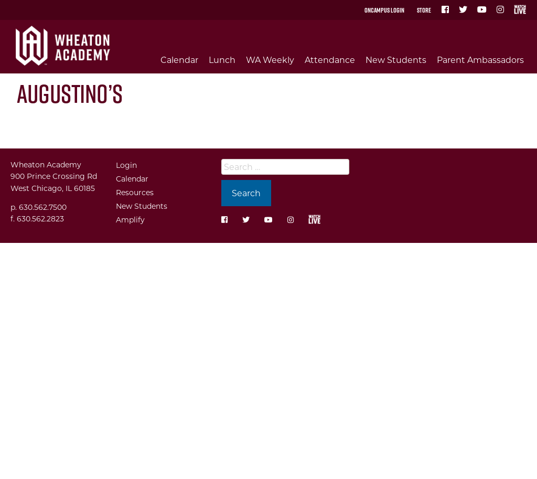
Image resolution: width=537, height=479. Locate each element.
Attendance (330, 59)
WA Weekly (270, 59)
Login (126, 165)
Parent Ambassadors (480, 59)
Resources (135, 192)
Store (424, 10)
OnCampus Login (384, 10)
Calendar (179, 59)
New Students (396, 59)
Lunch (222, 59)
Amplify (130, 220)
